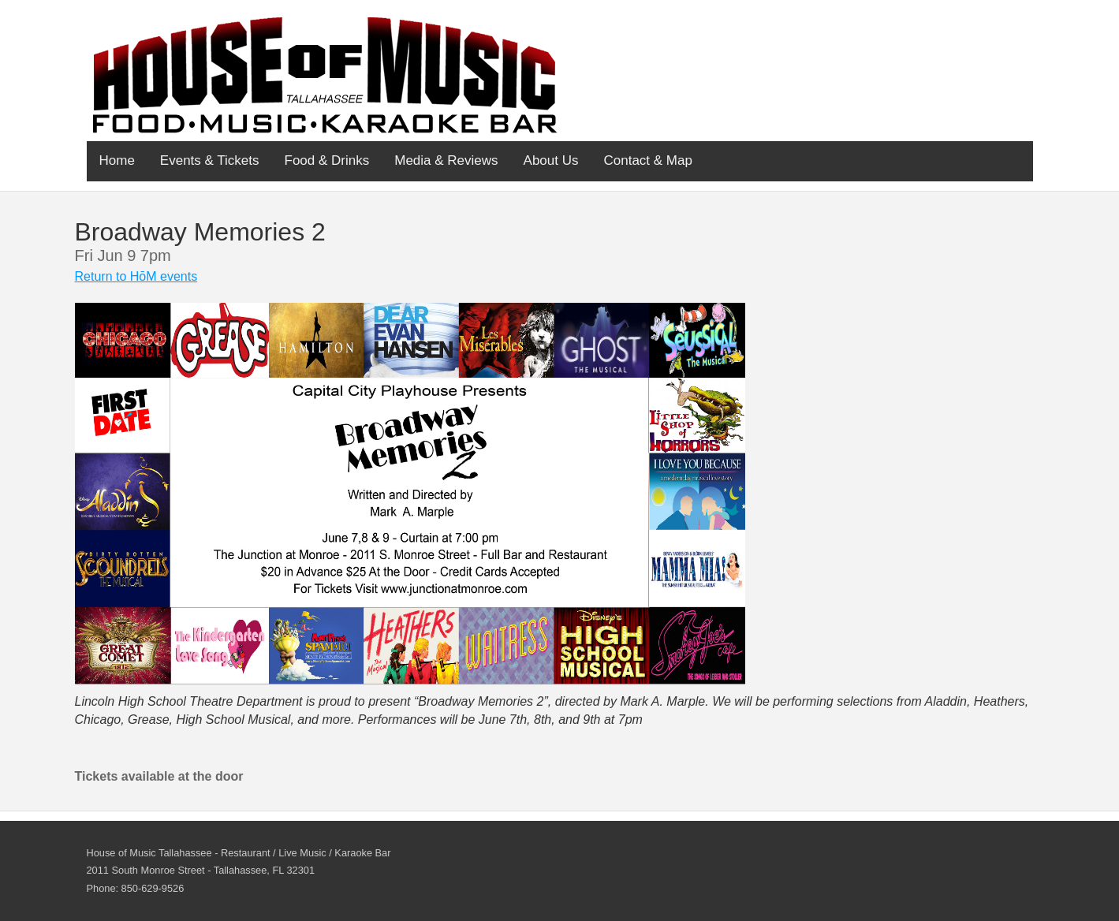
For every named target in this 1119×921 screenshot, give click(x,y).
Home (117, 160)
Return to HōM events (136, 276)
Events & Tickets (209, 160)
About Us (551, 160)
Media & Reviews (446, 160)
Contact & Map (648, 160)
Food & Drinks (327, 160)
